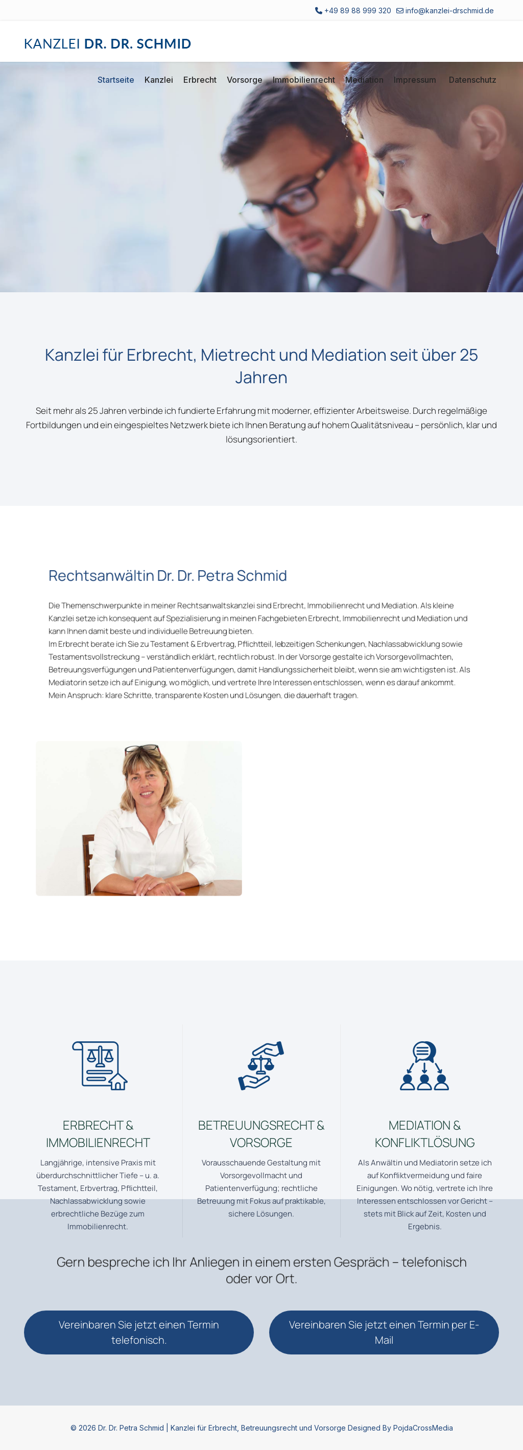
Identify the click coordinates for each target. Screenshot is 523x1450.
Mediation (364, 80)
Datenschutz (472, 80)
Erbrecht (200, 80)
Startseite (116, 80)
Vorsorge (245, 80)
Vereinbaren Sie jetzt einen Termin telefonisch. (139, 1332)
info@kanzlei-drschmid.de (450, 10)
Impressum (415, 80)
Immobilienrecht (304, 80)
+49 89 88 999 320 (357, 10)
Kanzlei (159, 80)
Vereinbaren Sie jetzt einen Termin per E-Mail (384, 1332)
